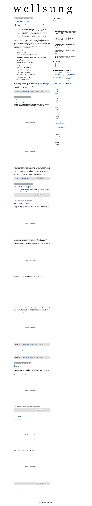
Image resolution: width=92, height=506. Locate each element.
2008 (56, 139)
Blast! (56, 41)
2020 (56, 91)
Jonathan (57, 66)
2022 (56, 89)
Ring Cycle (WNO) (58, 72)
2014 (56, 100)
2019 (56, 93)
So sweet (17, 366)
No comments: (32, 357)
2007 (56, 140)
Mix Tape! (56, 53)
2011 (56, 105)
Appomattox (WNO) (58, 77)
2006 (56, 142)
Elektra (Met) (57, 74)
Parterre (68, 72)
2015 (56, 98)
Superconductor (70, 80)
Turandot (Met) (57, 81)
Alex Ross (69, 81)
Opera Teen (69, 83)
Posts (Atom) (21, 491)
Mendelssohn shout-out (22, 203)
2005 (56, 144)
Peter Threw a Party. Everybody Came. (62, 29)
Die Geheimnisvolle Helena (60, 35)
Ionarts (68, 78)
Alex (57, 64)
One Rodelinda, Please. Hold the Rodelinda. (63, 47)
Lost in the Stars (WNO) (59, 75)
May (57, 116)
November (58, 112)
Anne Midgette (70, 76)
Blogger (51, 502)
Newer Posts (16, 488)
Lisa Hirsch (46, 83)
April (57, 118)
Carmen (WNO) (58, 83)
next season (32, 369)
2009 (56, 109)
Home (32, 488)
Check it (41, 191)
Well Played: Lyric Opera (22, 187)
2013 (56, 102)
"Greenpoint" (18, 351)
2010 (56, 107)
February (57, 122)
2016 (56, 96)
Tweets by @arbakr (57, 20)
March (57, 120)
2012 (56, 104)
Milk (15, 100)
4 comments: (32, 409)
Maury (41, 83)
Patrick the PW (19, 84)
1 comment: (32, 178)
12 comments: (32, 91)
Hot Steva (17, 416)
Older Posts (47, 488)
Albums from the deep (21, 21)
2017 (56, 95)
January (57, 136)
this (17, 353)
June (57, 114)
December (58, 111)
